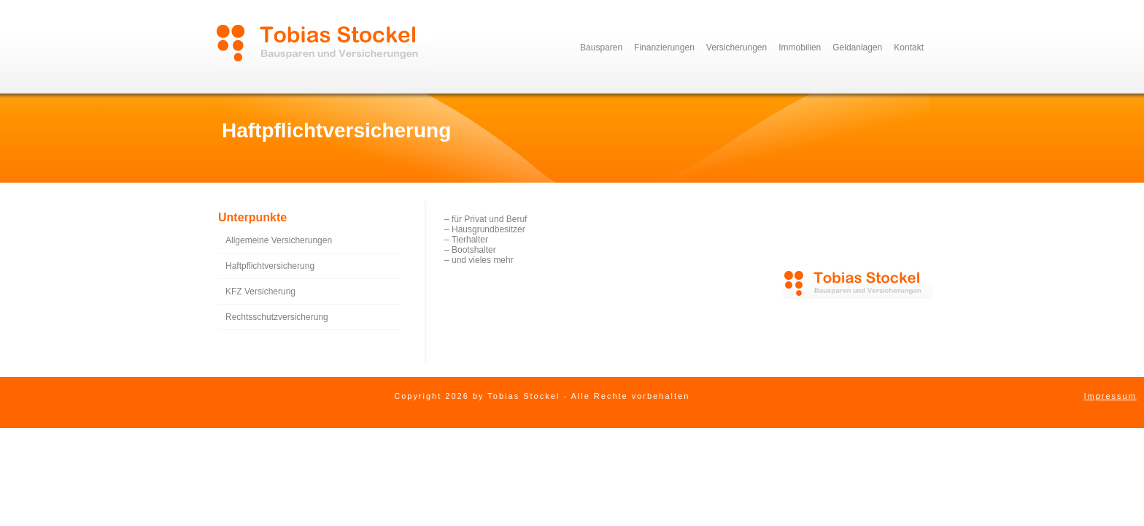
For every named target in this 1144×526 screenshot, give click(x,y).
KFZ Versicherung (260, 291)
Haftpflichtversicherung (269, 266)
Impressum (1109, 396)
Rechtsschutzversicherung (276, 317)
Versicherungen (736, 47)
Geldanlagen (857, 47)
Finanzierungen (664, 47)
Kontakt (909, 47)
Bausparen (601, 47)
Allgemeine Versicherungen (278, 240)
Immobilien (799, 47)
